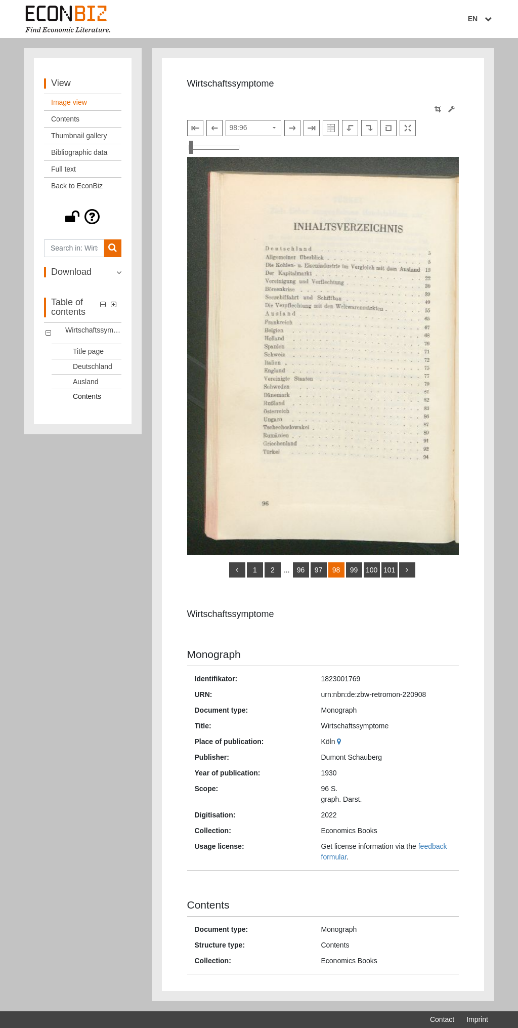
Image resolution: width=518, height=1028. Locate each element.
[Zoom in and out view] (214, 147)
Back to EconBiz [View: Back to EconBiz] (77, 186)
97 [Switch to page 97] (319, 570)
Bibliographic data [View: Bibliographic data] (79, 152)
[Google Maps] (340, 741)
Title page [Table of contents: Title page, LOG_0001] (88, 351)
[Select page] (253, 128)
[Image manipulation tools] (451, 109)
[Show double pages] (330, 128)
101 (389, 570)
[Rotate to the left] (350, 128)
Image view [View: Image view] (69, 102)
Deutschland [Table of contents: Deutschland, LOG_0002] (92, 366)
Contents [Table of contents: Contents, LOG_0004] (87, 396)
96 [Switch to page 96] (301, 570)
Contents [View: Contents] (65, 119)
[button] (82, 216)
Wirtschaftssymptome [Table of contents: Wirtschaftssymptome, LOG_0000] (93, 330)
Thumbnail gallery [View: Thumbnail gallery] (79, 136)
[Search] (112, 248)
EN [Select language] (481, 19)
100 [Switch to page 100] (371, 570)
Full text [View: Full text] (63, 169)
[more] (407, 570)
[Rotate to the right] (369, 128)
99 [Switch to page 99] (354, 570)
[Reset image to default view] (388, 128)
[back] (237, 570)
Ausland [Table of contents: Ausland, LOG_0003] (86, 382)
